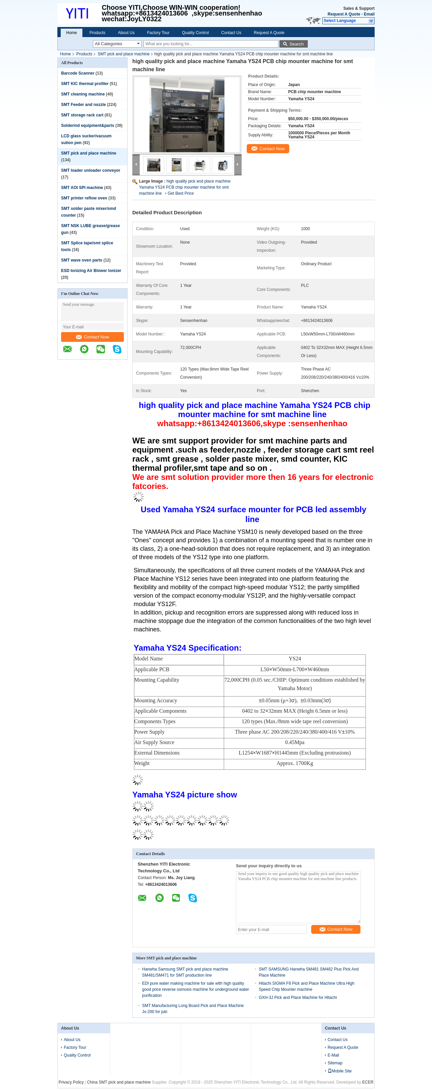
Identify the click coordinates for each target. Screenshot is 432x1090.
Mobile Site (340, 1071)
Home (71, 32)
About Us (126, 32)
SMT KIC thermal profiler (85, 83)
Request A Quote (344, 14)
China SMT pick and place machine (119, 1082)
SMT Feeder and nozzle (83, 104)
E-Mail (333, 1055)
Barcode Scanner (77, 73)
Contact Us (231, 32)
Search (297, 44)
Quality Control (195, 32)
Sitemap (335, 1063)
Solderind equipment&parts (87, 125)
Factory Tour (158, 32)
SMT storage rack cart (82, 115)
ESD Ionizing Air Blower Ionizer (91, 270)
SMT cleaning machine (83, 94)
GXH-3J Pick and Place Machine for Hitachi (298, 997)
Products (97, 32)
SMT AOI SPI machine (82, 187)
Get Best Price (181, 193)
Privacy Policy (71, 1082)
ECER (367, 1082)
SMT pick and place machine (124, 54)
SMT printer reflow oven (84, 198)
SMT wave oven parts (81, 260)
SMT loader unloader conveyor (90, 170)
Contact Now (92, 336)
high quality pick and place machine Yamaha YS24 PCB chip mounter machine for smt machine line (185, 187)
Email (369, 14)
